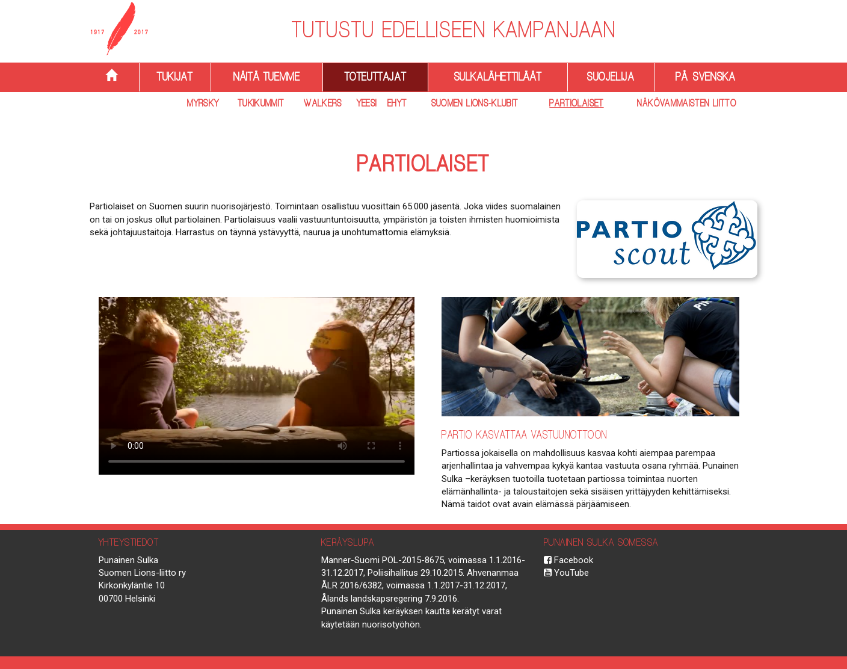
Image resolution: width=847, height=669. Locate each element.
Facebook (568, 560)
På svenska (705, 76)
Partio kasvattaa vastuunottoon (525, 434)
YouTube (566, 572)
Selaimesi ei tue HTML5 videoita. (256, 386)
